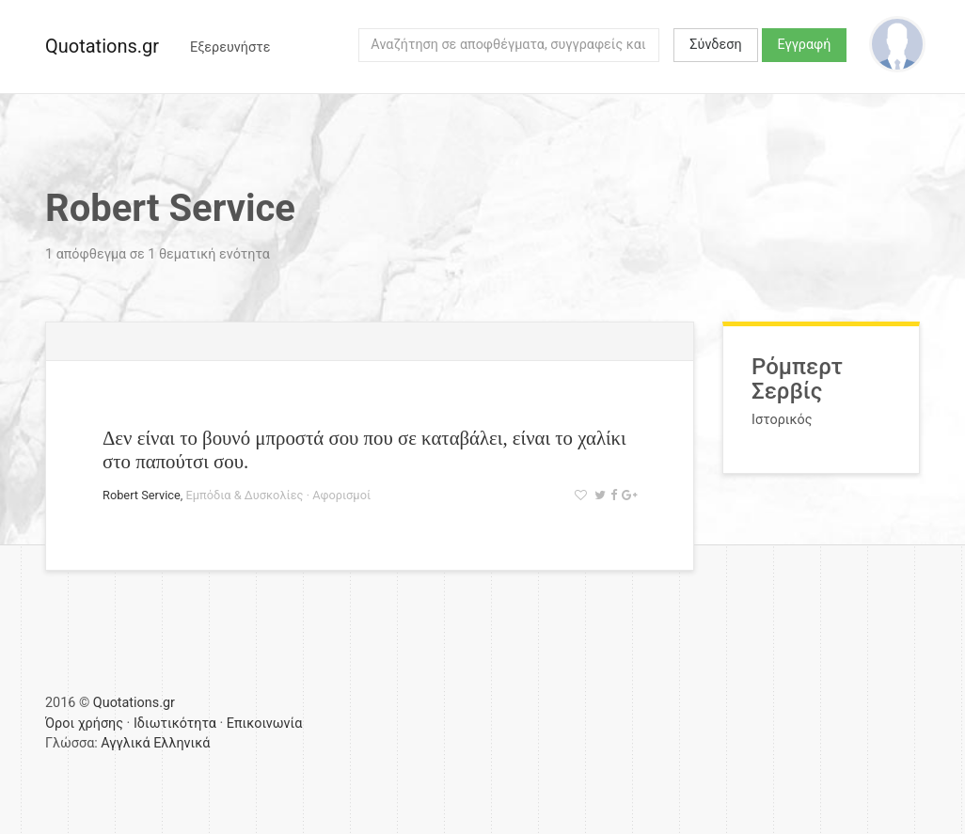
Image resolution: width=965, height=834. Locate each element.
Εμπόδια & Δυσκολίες (245, 495)
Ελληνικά (181, 743)
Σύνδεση (715, 45)
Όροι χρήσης (84, 724)
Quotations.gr (102, 46)
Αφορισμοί (341, 495)
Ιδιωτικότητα (175, 724)
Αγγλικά (125, 743)
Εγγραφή (804, 45)
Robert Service (142, 495)
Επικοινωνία (265, 724)
